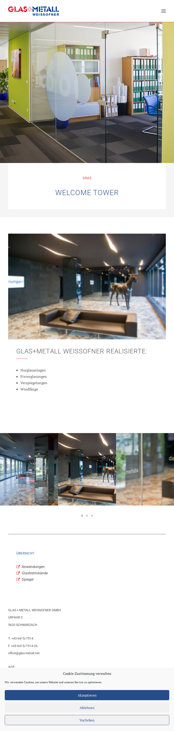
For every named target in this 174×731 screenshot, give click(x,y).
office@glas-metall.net (24, 653)
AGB (11, 667)
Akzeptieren (87, 695)
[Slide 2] (87, 516)
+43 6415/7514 (22, 638)
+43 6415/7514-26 (24, 646)
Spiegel (28, 579)
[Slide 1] (82, 516)
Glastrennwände (35, 573)
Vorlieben (87, 720)
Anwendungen (33, 567)
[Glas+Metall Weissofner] (33, 11)
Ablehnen (87, 707)
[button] (163, 11)
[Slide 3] (91, 516)
